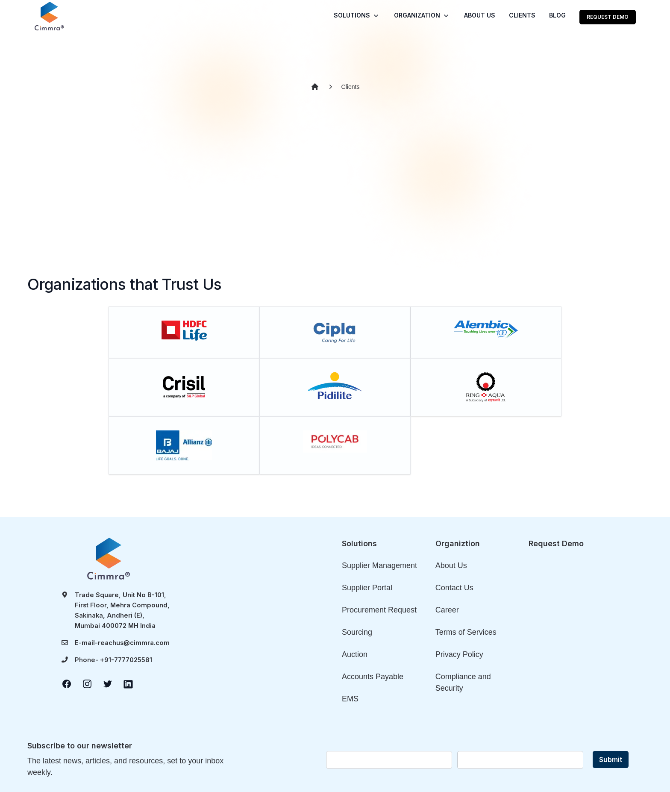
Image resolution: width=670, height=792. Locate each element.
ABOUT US (479, 15)
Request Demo (556, 543)
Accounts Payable (372, 676)
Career (447, 610)
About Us (451, 565)
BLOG (557, 15)
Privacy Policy (459, 654)
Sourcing (357, 632)
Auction (354, 654)
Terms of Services (466, 632)
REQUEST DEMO (608, 17)
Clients (350, 86)
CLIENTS (522, 15)
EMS (350, 699)
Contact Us (454, 587)
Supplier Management (379, 565)
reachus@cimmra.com (134, 643)
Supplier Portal (367, 587)
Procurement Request (379, 610)
